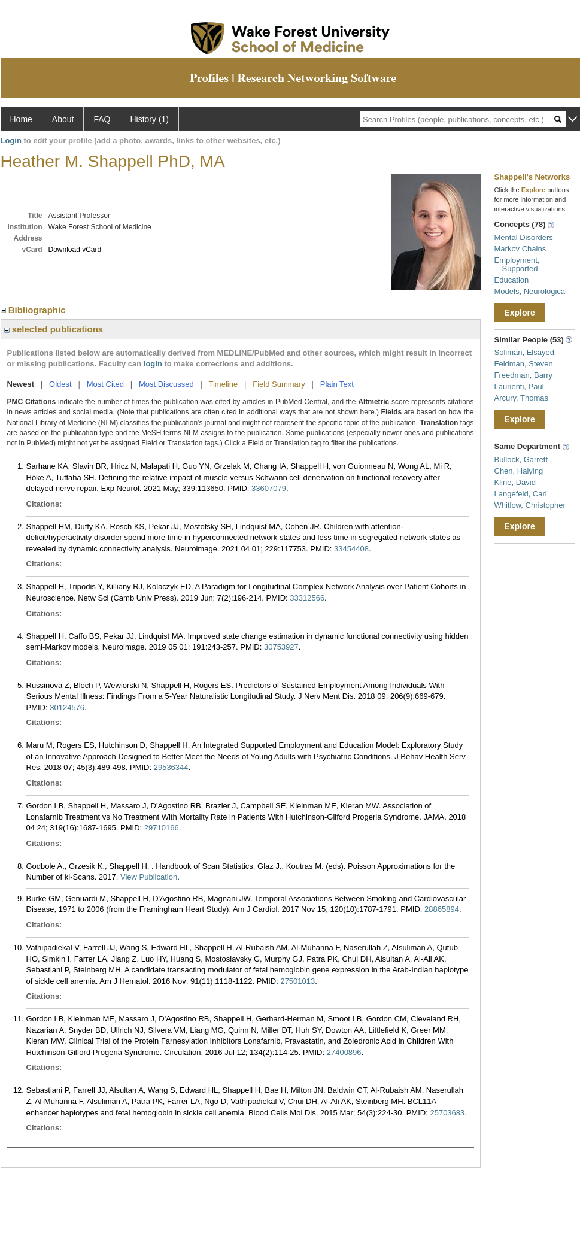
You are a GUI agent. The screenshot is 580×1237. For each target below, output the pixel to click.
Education (511, 279)
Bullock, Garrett (521, 459)
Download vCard (75, 249)
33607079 (268, 488)
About (63, 119)
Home (21, 119)
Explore (519, 312)
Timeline (223, 384)
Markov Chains (520, 248)
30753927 (281, 646)
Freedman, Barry (523, 375)
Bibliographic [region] (34, 310)
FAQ (101, 119)
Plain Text (337, 384)
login (153, 363)
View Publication (148, 876)
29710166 (161, 827)
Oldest (60, 384)
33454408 (351, 548)
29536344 (171, 767)
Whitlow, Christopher (530, 505)
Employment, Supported (517, 264)
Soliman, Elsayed (524, 352)
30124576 (67, 707)
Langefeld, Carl (520, 493)
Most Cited (105, 384)
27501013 (297, 981)
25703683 (447, 1112)
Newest (21, 384)
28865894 (441, 909)
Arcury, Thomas (521, 397)
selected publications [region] (54, 329)
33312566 (307, 597)
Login (11, 140)
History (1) (149, 119)
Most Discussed (166, 384)
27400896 (344, 1052)
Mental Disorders (523, 237)
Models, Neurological (530, 291)
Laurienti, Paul (519, 386)
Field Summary (279, 384)
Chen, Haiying (518, 470)
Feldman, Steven (523, 363)
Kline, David (515, 482)
